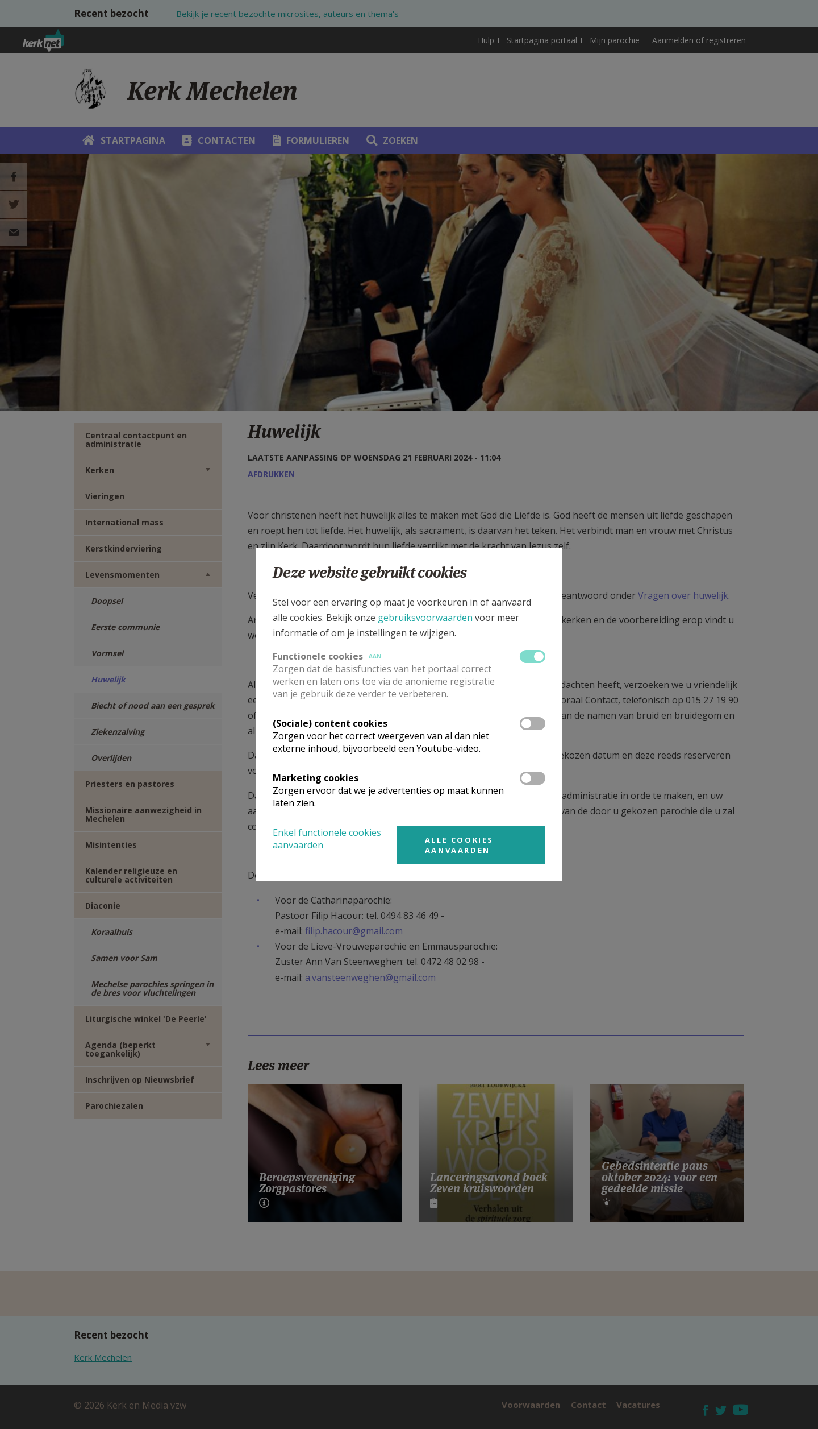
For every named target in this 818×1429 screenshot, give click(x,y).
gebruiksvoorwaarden (425, 617)
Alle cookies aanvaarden (459, 845)
